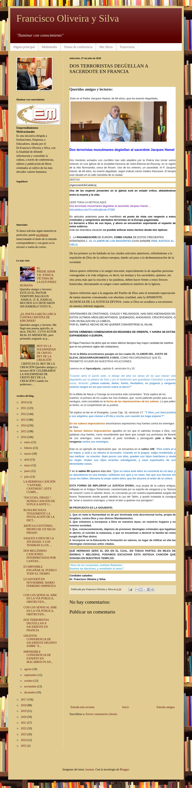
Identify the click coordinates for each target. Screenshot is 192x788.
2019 (24, 711)
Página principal (24, 47)
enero (27, 442)
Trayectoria (127, 47)
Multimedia (49, 47)
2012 (24, 414)
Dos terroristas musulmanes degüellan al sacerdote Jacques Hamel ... (110, 205)
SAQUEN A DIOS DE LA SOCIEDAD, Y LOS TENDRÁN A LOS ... (38, 542)
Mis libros (106, 47)
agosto (28, 669)
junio (27, 471)
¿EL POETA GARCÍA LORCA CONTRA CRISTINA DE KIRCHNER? (38, 318)
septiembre (30, 675)
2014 (24, 425)
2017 (24, 699)
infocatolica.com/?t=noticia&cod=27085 (92, 209)
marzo (28, 453)
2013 (24, 419)
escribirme (42, 235)
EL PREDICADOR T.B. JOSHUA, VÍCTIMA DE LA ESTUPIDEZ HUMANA (38, 277)
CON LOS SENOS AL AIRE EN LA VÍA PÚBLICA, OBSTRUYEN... (40, 599)
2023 (24, 734)
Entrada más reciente (82, 707)
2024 (24, 740)
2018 (24, 705)
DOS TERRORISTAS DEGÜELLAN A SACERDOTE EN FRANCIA (36, 625)
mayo (27, 465)
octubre (28, 680)
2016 (24, 437)
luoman (89, 769)
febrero (28, 447)
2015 (24, 431)
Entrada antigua (166, 707)
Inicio (125, 707)
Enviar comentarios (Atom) (101, 714)
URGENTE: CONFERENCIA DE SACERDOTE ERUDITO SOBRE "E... (40, 641)
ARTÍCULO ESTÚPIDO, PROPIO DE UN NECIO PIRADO (39, 529)
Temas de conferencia (78, 47)
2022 (24, 728)
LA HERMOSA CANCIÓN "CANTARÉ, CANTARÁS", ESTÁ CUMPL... (39, 486)
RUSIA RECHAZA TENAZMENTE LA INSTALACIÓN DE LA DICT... (39, 515)
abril (27, 459)
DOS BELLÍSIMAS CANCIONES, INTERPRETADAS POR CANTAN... (39, 556)
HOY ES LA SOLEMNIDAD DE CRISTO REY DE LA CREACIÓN (46, 352)
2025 (24, 745)
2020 (24, 717)
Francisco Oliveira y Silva (67, 18)
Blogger (124, 769)
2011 (24, 408)
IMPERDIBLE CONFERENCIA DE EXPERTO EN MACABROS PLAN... (38, 657)
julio (27, 476)
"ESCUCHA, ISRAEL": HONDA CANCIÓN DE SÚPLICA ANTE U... (39, 501)
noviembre (30, 686)
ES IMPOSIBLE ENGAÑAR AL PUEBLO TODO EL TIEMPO (40, 570)
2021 (24, 722)
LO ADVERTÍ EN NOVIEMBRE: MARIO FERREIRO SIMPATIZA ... (39, 584)
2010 (24, 402)
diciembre (30, 692)
